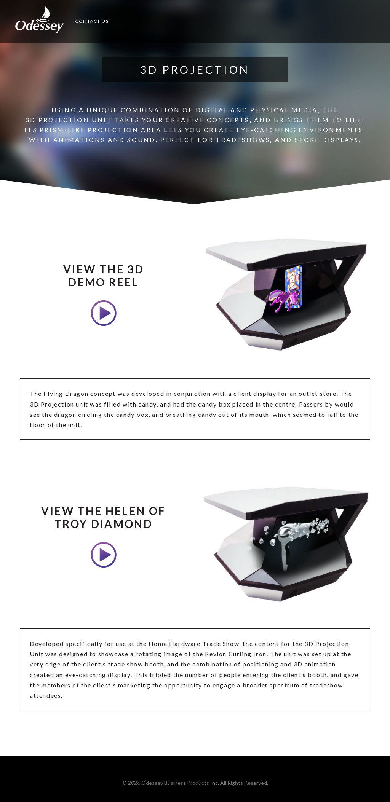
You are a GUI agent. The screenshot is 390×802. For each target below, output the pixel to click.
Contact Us (92, 21)
